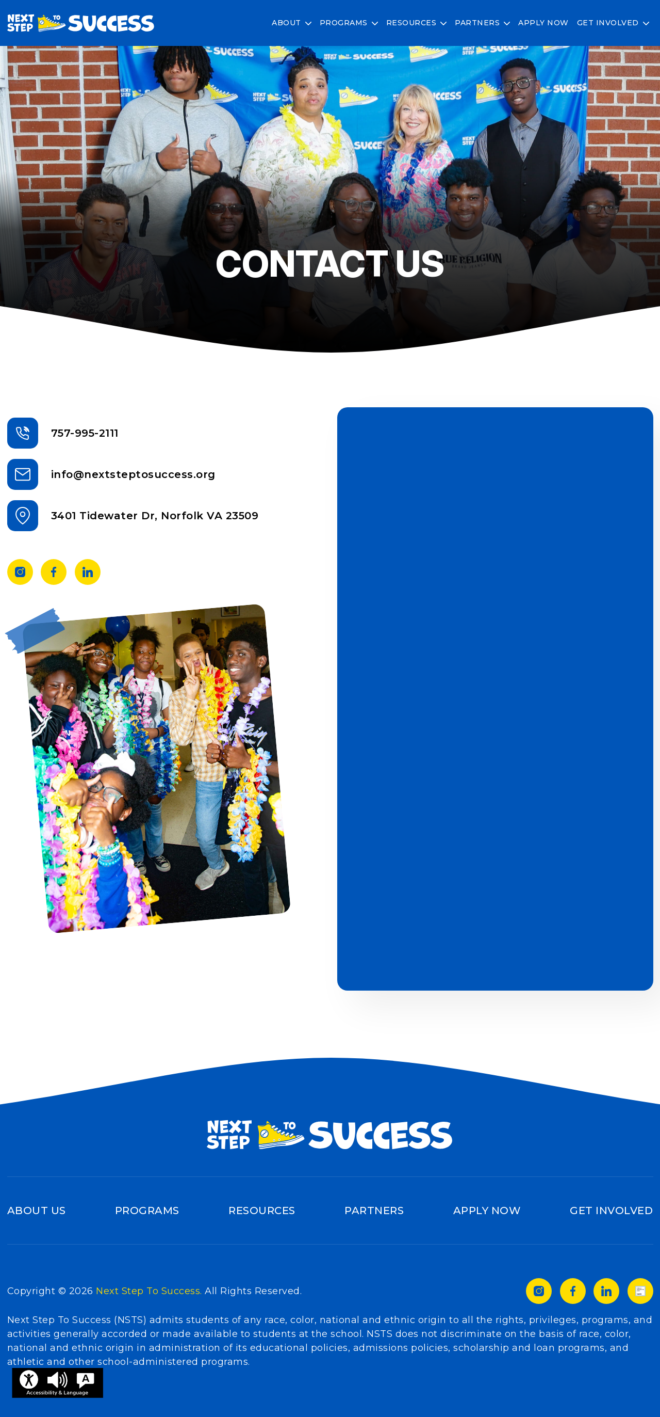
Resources (411, 22)
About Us (36, 1210)
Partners (477, 22)
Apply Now (543, 22)
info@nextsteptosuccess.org (133, 474)
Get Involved (608, 22)
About (286, 22)
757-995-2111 (85, 433)
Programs (344, 22)
